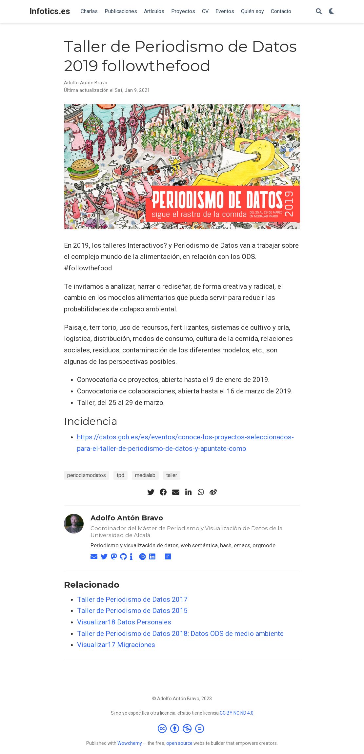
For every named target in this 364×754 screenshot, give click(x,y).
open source (179, 743)
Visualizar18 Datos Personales (124, 622)
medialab (145, 475)
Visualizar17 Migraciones (116, 645)
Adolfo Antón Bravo (127, 518)
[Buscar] (319, 11)
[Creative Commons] (182, 728)
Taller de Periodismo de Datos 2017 (132, 599)
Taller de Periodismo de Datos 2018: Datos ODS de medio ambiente (180, 634)
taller (171, 475)
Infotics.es (50, 11)
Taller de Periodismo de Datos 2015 (132, 611)
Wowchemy (129, 743)
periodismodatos (86, 475)
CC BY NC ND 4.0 (236, 713)
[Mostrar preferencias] (331, 11)
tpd (120, 475)
